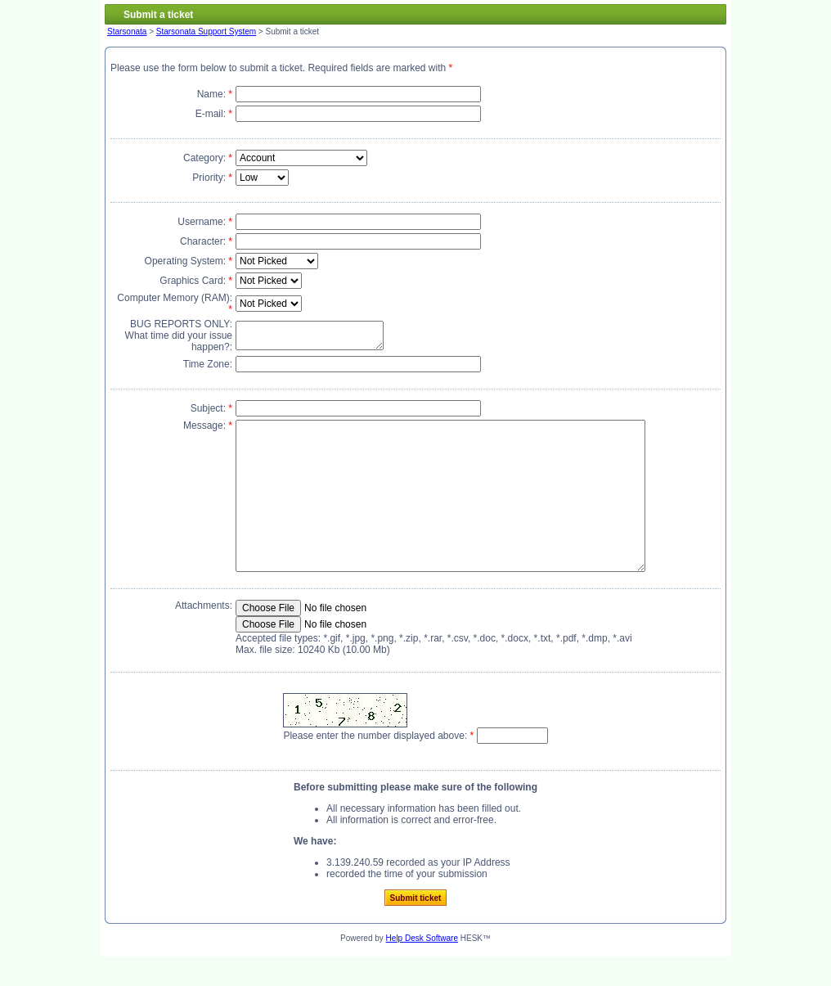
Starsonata (126, 31)
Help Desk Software (422, 967)
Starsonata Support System (206, 31)
